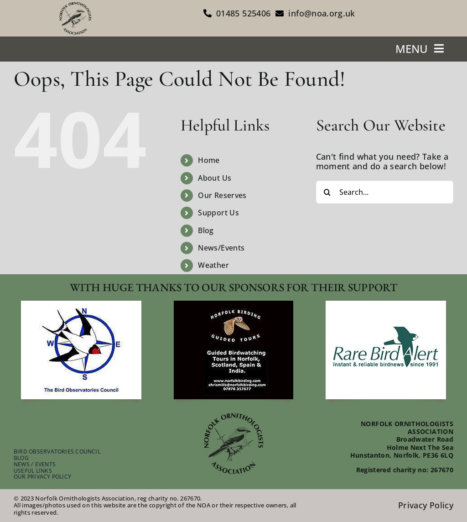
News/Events (221, 248)
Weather (213, 265)
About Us (214, 178)
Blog (205, 230)
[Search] (327, 192)
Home (208, 160)
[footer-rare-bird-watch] (386, 304)
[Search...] (384, 192)
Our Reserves (222, 195)
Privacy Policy (425, 505)
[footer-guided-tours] (233, 304)
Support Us (218, 213)
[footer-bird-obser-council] (81, 304)
